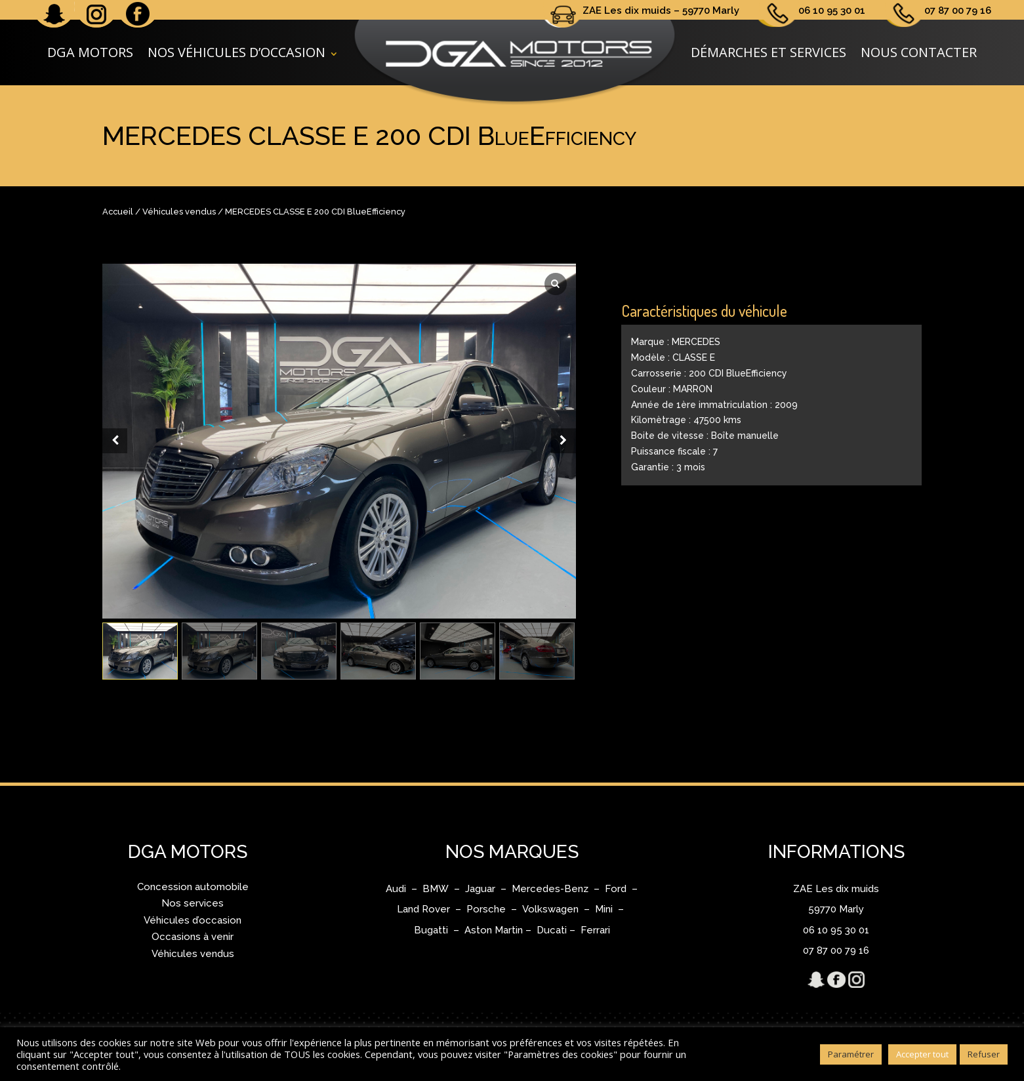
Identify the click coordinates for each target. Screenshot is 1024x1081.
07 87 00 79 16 (957, 10)
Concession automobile (193, 887)
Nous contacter (919, 52)
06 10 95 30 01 (831, 10)
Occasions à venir (193, 937)
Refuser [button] (984, 1054)
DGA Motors (90, 52)
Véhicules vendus (179, 211)
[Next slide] (563, 440)
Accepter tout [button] (922, 1054)
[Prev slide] (114, 440)
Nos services (192, 903)
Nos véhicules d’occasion (236, 52)
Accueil (117, 211)
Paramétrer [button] (851, 1054)
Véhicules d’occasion (192, 920)
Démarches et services (768, 52)
